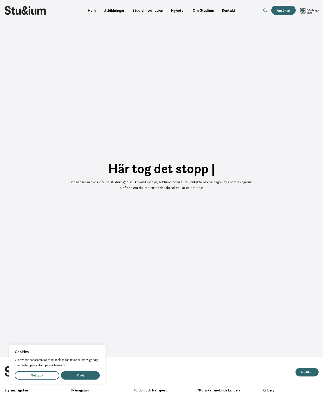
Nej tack (37, 375)
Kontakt (228, 10)
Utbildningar (114, 10)
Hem (92, 10)
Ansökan (283, 10)
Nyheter (178, 10)
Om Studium (203, 10)
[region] (57, 364)
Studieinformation (147, 10)
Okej (80, 375)
